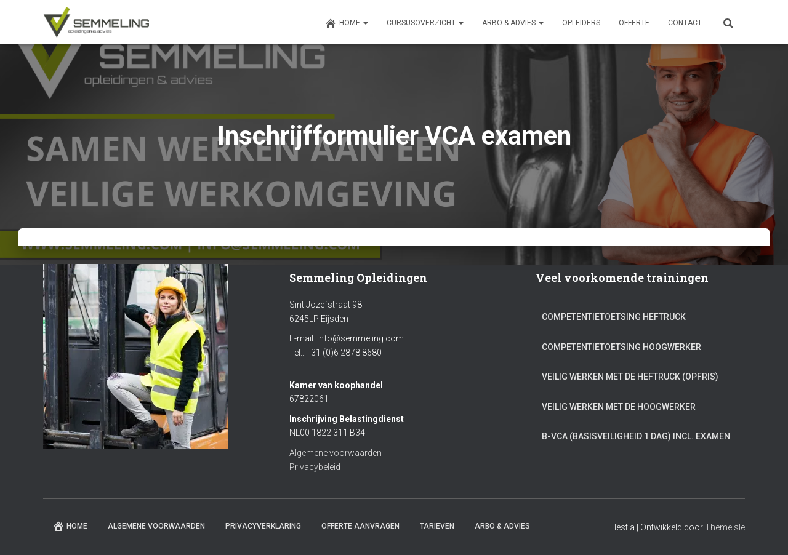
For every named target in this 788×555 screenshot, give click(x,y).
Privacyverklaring (263, 526)
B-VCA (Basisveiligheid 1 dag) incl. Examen (636, 436)
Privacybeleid (314, 467)
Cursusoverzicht (425, 22)
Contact (685, 22)
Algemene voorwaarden (335, 453)
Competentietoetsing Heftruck (614, 317)
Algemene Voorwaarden (156, 526)
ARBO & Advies (513, 22)
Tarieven (437, 526)
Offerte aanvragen (360, 526)
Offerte (634, 22)
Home (346, 23)
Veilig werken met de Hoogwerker (619, 407)
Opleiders (581, 22)
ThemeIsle (725, 527)
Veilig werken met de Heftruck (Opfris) (630, 376)
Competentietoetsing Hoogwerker (621, 347)
